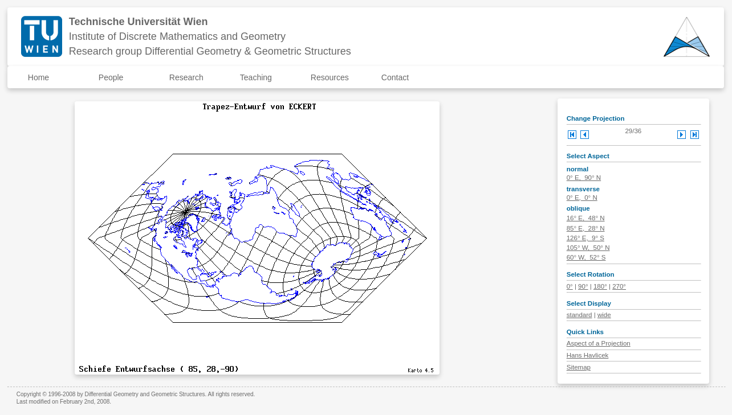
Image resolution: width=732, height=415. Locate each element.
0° (570, 286)
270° (619, 286)
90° (583, 286)
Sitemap (579, 367)
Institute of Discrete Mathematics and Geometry (177, 36)
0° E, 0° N (582, 197)
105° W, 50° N (588, 247)
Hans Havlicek (588, 355)
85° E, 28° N (586, 228)
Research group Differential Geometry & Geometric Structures (210, 51)
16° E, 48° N (586, 218)
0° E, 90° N (584, 177)
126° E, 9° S (585, 238)
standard (579, 314)
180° (600, 286)
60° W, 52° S (586, 257)
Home (38, 77)
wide (604, 314)
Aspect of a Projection (599, 343)
